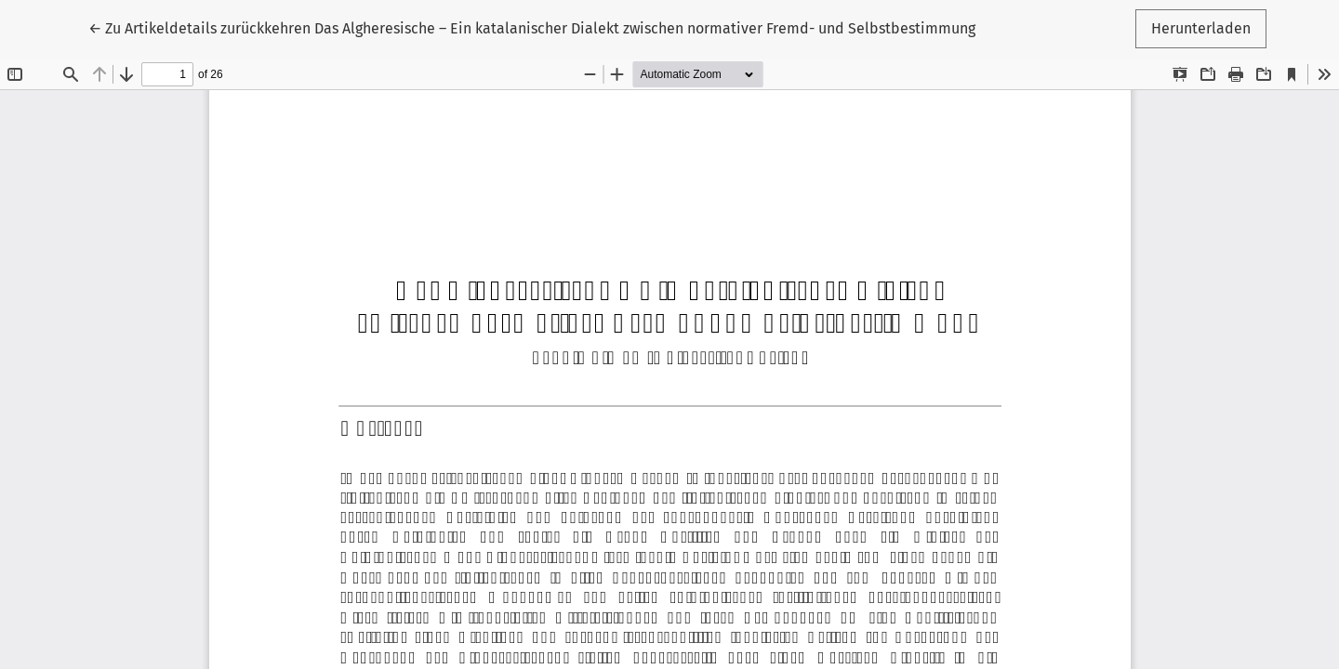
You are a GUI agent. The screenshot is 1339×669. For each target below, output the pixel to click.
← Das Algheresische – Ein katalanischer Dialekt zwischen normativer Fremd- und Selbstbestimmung (531, 28)
